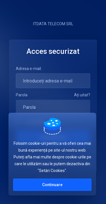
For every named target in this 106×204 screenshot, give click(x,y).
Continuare (52, 184)
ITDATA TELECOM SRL (53, 24)
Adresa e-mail (28, 68)
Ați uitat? (82, 95)
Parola (21, 95)
